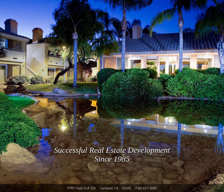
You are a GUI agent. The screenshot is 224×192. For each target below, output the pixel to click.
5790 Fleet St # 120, (81, 188)
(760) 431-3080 (146, 188)
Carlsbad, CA (109, 188)
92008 (126, 188)
